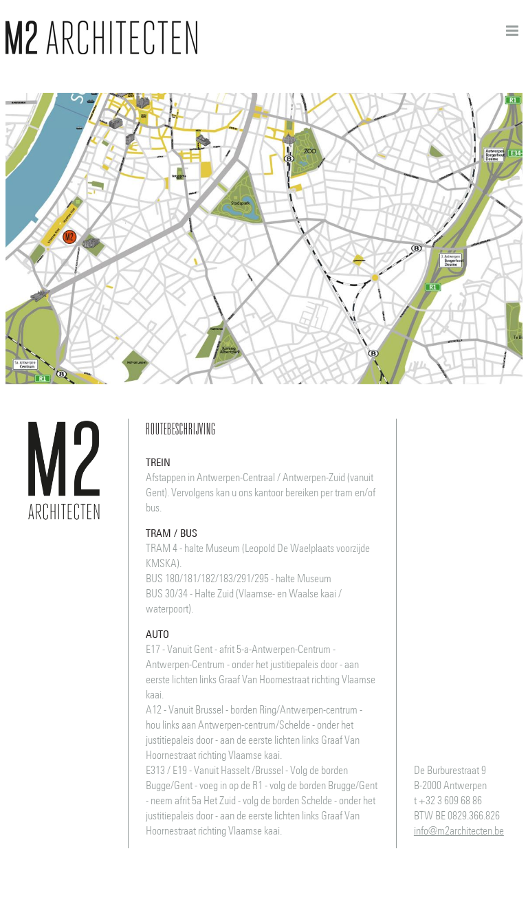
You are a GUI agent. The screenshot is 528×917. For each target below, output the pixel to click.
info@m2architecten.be (459, 830)
